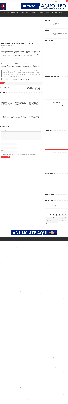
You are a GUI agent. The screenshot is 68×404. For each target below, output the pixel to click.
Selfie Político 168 (9, 87)
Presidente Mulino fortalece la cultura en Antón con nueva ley (35, 117)
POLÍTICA (2, 15)
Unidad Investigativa (30, 1)
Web (2, 150)
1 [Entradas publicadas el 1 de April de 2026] (53, 215)
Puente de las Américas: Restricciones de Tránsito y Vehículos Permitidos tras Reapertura (34, 104)
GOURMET (34, 12)
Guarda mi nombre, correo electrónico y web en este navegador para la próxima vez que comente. (19, 154)
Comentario (3, 130)
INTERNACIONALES (14, 12)
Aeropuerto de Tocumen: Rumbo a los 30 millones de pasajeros (20, 103)
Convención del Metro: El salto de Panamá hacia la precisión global (7, 117)
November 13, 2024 (24, 79)
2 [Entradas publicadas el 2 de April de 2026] (56, 215)
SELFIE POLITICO (41, 12)
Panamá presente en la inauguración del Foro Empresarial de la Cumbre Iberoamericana (33, 88)
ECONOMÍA (22, 12)
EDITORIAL (47, 12)
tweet (2, 47)
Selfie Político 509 (56, 23)
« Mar (47, 223)
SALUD (47, 1)
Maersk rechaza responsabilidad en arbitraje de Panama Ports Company (7, 103)
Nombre (3, 142)
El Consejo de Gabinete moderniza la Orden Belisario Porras (20, 117)
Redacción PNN (4, 45)
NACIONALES (6, 12)
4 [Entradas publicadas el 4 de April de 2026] (62, 215)
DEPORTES (28, 12)
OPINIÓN (60, 12)
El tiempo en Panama (56, 126)
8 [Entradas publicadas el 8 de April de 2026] (53, 217)
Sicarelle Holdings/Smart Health (18, 1)
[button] (48, 142)
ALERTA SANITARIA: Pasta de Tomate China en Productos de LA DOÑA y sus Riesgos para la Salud (59, 204)
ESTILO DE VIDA (54, 12)
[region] (56, 142)
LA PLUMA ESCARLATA (41, 1)
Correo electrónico (4, 146)
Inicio (1, 12)
